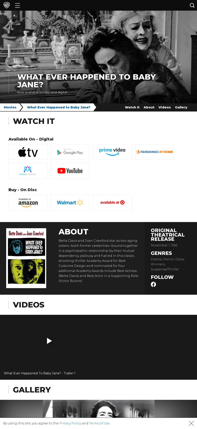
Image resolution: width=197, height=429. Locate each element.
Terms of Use (99, 423)
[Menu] (17, 5)
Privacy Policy (70, 423)
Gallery (181, 107)
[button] (49, 341)
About (149, 107)
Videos (165, 107)
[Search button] (192, 5)
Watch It (132, 107)
